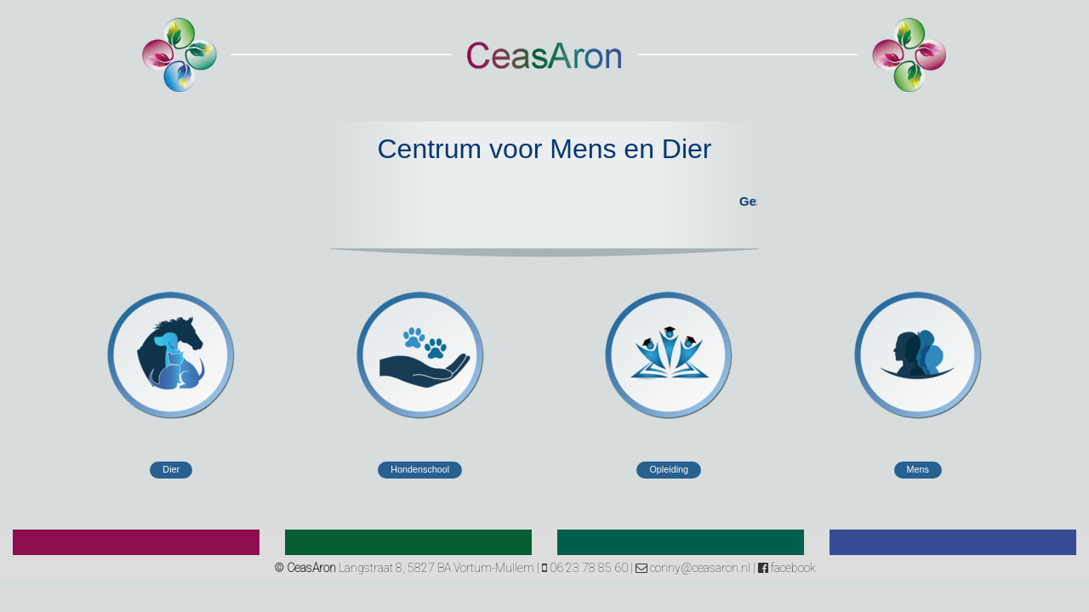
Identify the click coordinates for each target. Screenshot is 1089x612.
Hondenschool (420, 469)
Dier (171, 469)
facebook (787, 568)
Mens (918, 469)
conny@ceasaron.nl (693, 568)
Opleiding (668, 469)
